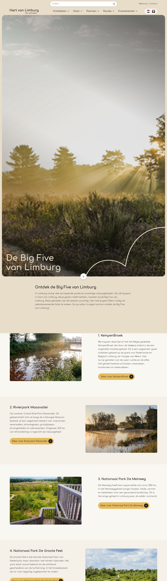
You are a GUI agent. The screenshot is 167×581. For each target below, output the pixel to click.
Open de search (114, 4)
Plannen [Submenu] (91, 11)
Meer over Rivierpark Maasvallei (29, 441)
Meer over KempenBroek (114, 376)
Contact (153, 4)
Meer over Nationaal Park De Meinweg (121, 505)
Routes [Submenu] (107, 11)
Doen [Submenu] (76, 11)
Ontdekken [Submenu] (59, 11)
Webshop (143, 4)
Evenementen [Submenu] (126, 11)
